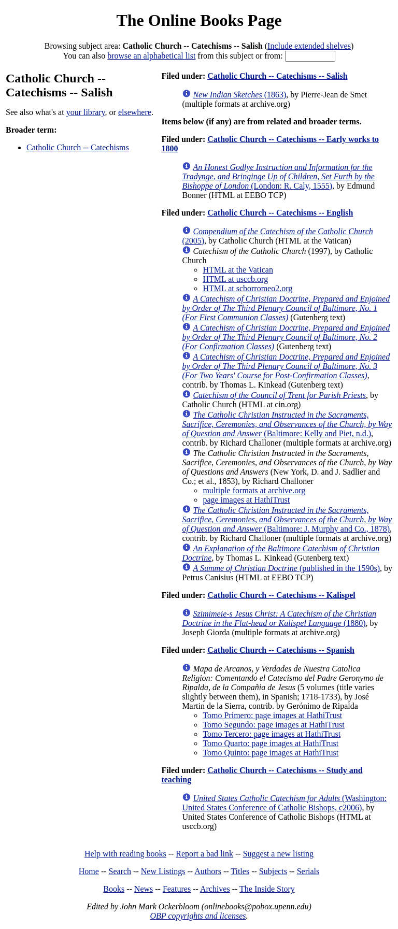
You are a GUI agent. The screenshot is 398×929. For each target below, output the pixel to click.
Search (120, 871)
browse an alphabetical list (151, 55)
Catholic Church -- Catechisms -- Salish (277, 76)
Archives (215, 888)
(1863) (239, 94)
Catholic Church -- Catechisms (77, 147)
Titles (240, 871)
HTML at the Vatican (238, 269)
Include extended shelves (309, 45)
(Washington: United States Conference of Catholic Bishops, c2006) (284, 803)
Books (113, 888)
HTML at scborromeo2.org (247, 288)
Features (177, 888)
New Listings (163, 871)
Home (89, 871)
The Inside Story (267, 888)
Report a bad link (204, 853)
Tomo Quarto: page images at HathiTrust (270, 743)
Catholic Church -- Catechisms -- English (280, 212)
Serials (308, 871)
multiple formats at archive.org (254, 490)
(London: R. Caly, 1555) (278, 176)
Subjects (273, 871)
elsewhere (134, 112)
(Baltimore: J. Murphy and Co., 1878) (287, 519)
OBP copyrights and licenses (198, 915)
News (143, 888)
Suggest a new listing (278, 853)
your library (85, 112)
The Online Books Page (198, 20)
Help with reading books (125, 853)
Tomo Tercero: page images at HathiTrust (271, 734)
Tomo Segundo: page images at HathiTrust (273, 724)
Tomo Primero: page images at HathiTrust (272, 715)
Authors (207, 871)
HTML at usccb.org (235, 279)
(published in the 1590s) (286, 568)
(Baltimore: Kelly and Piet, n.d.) (287, 424)
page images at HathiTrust (246, 499)
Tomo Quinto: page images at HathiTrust (270, 752)
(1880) (279, 618)
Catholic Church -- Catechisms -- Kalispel (281, 595)
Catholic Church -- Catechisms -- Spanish (280, 650)
